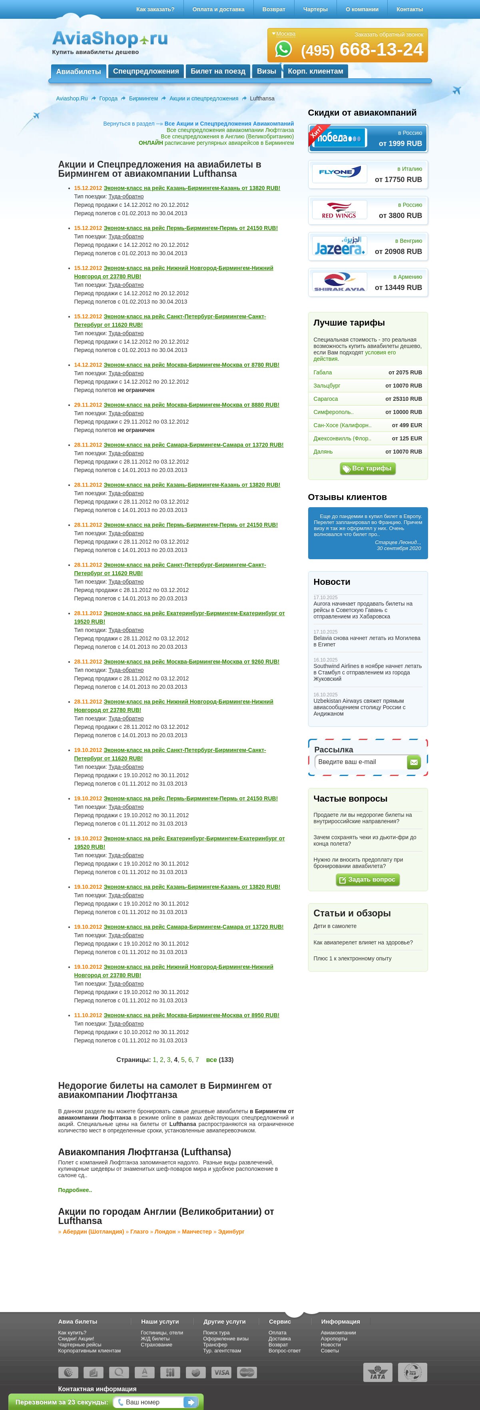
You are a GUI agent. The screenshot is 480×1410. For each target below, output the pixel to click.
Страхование (156, 1345)
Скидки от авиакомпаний (362, 113)
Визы (266, 71)
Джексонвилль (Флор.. (343, 438)
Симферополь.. (334, 412)
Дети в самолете (335, 926)
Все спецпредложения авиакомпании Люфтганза (230, 130)
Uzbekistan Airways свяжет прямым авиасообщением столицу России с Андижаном (360, 707)
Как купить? (72, 1333)
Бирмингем (143, 98)
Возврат (274, 9)
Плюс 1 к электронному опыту (353, 958)
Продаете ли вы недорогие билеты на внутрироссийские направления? (363, 818)
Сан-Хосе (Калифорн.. (343, 425)
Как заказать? (155, 9)
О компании (362, 9)
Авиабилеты (78, 72)
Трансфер (215, 1345)
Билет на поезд (218, 71)
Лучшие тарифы (349, 323)
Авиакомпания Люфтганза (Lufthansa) (144, 1152)
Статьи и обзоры (352, 913)
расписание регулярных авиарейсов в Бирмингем (216, 143)
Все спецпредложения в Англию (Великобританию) (227, 136)
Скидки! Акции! (76, 1339)
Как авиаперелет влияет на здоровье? (363, 942)
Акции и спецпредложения (203, 98)
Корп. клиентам (316, 71)
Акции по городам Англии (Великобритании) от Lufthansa (166, 1216)
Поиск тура (216, 1333)
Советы (330, 1351)
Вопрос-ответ (285, 1351)
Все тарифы (372, 468)
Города (109, 98)
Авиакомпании (338, 1333)
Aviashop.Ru (72, 98)
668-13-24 (362, 49)
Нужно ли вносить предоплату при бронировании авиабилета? (358, 862)
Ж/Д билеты (155, 1339)
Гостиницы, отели (162, 1333)
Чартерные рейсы (80, 1345)
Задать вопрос (372, 879)
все (211, 1059)
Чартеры (315, 9)
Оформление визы (226, 1339)
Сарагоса (326, 399)
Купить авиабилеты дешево (95, 51)
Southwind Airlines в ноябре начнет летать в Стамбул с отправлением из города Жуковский (368, 672)
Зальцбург (327, 385)
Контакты (409, 9)
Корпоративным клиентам (89, 1351)
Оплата (278, 1333)
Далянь (323, 451)
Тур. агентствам (222, 1351)
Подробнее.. (75, 1190)
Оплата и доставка (219, 9)
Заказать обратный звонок (389, 34)
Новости (332, 582)
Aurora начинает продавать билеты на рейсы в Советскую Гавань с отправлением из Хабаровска (363, 610)
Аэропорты (334, 1339)
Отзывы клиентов (347, 497)
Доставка (280, 1339)
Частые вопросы (351, 799)
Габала (323, 372)
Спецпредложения (146, 71)
